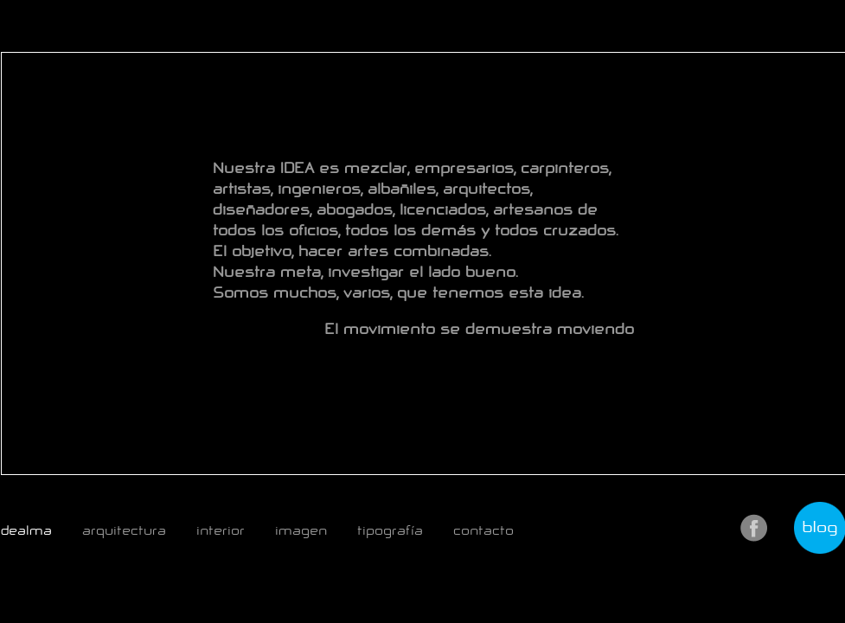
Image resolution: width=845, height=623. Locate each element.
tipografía (390, 530)
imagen (301, 530)
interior (220, 530)
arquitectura (124, 530)
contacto (483, 530)
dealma (26, 530)
